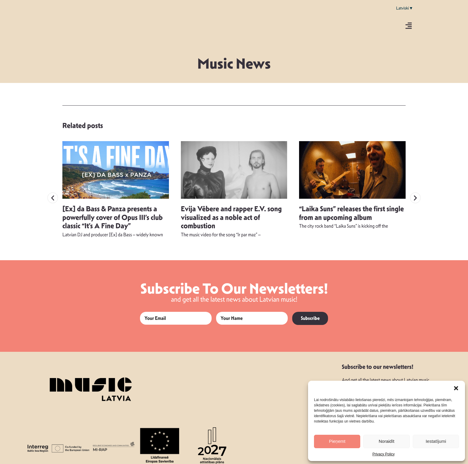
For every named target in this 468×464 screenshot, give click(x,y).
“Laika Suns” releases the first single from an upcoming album (351, 209)
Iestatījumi (436, 441)
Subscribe (310, 314)
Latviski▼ (404, 8)
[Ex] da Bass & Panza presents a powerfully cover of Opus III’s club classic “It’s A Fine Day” (112, 213)
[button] (456, 388)
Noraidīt (387, 441)
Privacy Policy (383, 454)
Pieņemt (337, 441)
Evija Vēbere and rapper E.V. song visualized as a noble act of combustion (231, 213)
